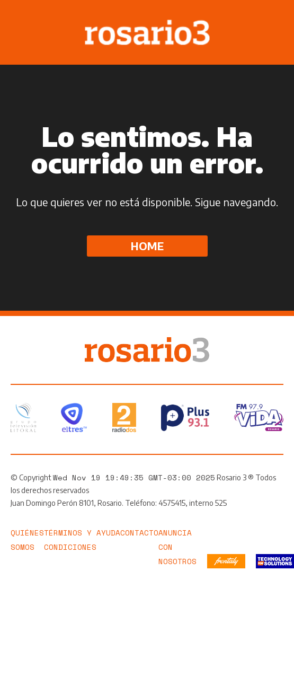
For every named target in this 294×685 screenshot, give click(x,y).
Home (147, 245)
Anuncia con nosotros (177, 547)
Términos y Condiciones (70, 539)
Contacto (139, 532)
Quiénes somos (27, 539)
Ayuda (108, 532)
